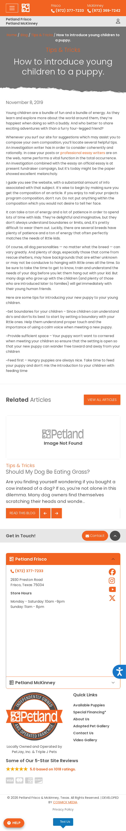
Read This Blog (22, 513)
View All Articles (102, 399)
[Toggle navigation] (12, 8)
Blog (24, 34)
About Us (81, 719)
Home (12, 34)
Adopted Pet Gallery (91, 726)
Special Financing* (89, 712)
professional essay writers (82, 152)
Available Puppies (89, 705)
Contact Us (83, 733)
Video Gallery (85, 740)
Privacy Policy (63, 809)
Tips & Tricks (42, 34)
